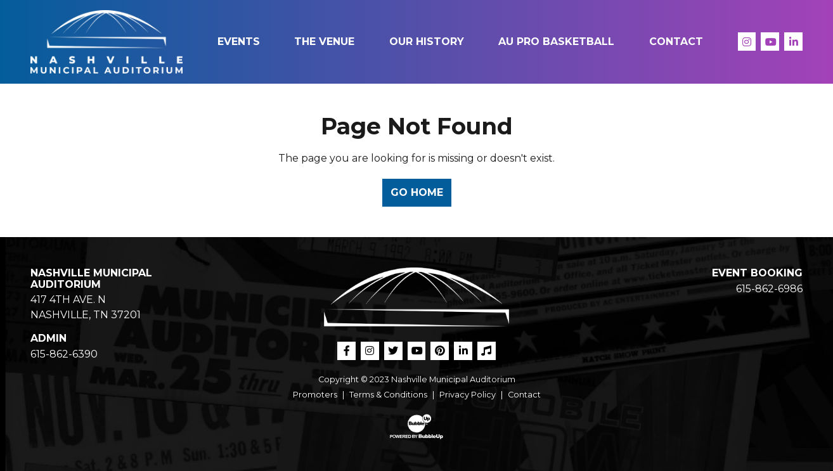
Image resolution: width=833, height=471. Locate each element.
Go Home (417, 192)
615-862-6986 (769, 289)
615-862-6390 (64, 354)
